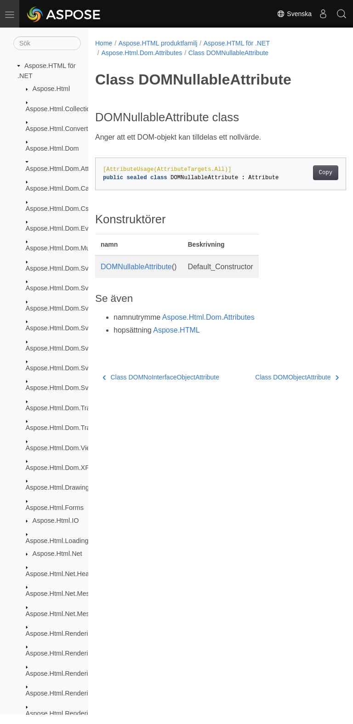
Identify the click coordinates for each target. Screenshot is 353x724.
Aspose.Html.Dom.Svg (59, 268)
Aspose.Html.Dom (52, 148)
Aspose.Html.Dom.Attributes (67, 168)
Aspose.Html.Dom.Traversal (67, 408)
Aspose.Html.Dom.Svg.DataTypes (76, 308)
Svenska (294, 14)
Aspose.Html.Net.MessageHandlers (78, 613)
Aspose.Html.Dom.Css (59, 208)
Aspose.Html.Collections (61, 109)
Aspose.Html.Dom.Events (63, 228)
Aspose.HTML (176, 330)
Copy (307, 173)
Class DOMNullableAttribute (228, 53)
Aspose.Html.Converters (61, 128)
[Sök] (47, 43)
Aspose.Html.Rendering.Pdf (67, 713)
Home (103, 43)
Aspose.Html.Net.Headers (64, 573)
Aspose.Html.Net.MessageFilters (74, 593)
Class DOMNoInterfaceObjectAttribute (160, 377)
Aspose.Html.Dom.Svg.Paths (68, 368)
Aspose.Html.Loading (57, 540)
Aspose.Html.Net (57, 553)
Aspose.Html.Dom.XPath (62, 467)
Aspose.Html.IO (56, 520)
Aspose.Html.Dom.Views (62, 448)
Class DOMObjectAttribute (279, 377)
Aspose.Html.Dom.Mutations (67, 248)
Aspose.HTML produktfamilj (158, 43)
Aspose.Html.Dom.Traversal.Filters (77, 427)
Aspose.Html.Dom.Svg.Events (70, 328)
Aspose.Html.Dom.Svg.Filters (69, 348)
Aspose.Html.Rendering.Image (71, 693)
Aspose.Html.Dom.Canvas (64, 188)
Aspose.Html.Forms (55, 507)
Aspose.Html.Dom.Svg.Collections (76, 288)
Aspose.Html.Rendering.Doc (67, 653)
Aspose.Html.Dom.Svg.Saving (70, 387)
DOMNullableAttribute (136, 267)
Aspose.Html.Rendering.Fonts (70, 673)
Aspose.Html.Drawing (57, 487)
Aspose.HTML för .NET (237, 43)
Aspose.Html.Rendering (61, 633)
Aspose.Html (51, 88)
